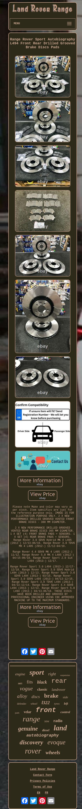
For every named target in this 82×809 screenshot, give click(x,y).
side (65, 697)
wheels (52, 752)
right (52, 674)
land (60, 728)
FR (46, 792)
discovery (31, 742)
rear (59, 681)
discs (35, 696)
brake (51, 696)
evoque (56, 742)
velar (27, 712)
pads (17, 712)
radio (57, 721)
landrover (58, 689)
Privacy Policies (42, 781)
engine (20, 674)
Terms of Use (42, 786)
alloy (22, 696)
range (31, 719)
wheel (34, 703)
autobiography (42, 735)
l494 (46, 721)
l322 (46, 702)
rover (33, 751)
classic (42, 689)
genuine (28, 728)
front (46, 710)
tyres (57, 703)
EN (38, 792)
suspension (65, 675)
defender (21, 703)
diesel (45, 730)
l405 (20, 683)
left (66, 703)
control (65, 712)
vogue (26, 688)
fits (30, 682)
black (42, 682)
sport (37, 672)
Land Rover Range (42, 769)
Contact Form (42, 775)
